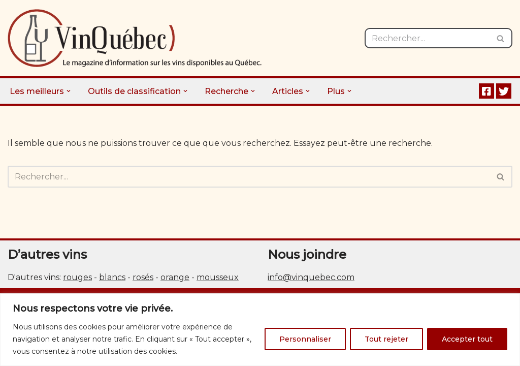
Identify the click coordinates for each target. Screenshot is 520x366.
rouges (77, 277)
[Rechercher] (427, 38)
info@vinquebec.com (311, 277)
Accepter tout (467, 339)
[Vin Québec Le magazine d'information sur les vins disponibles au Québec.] (135, 38)
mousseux (218, 277)
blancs (112, 277)
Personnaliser (305, 339)
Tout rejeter (386, 339)
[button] (69, 91)
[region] (260, 329)
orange (174, 277)
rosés (143, 277)
